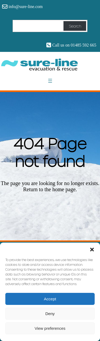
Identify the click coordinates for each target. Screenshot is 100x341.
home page (63, 189)
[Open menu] (50, 81)
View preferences (50, 328)
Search (75, 26)
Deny (50, 313)
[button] (92, 249)
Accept (50, 299)
